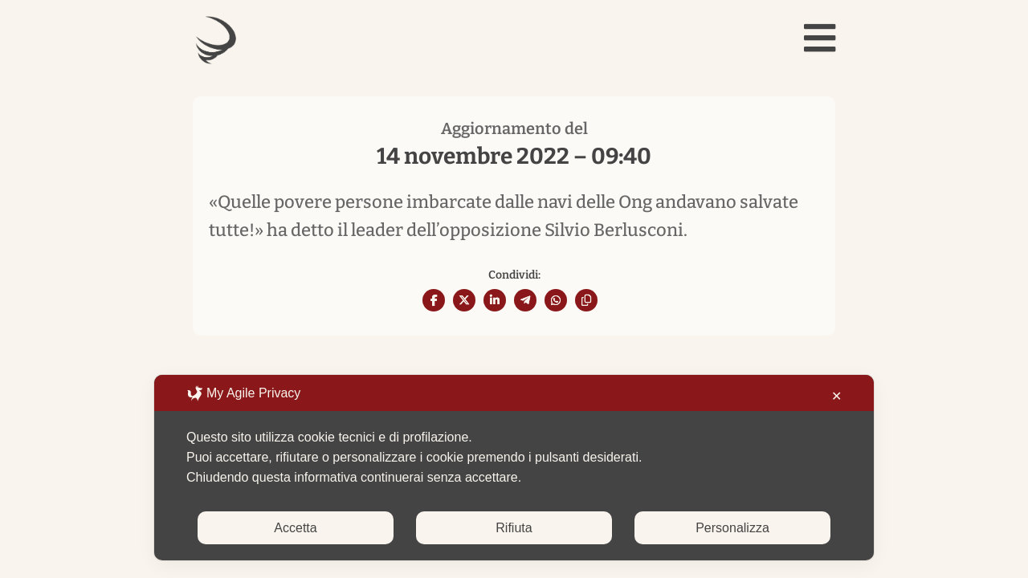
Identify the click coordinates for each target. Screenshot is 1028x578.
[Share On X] (464, 300)
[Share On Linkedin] (494, 300)
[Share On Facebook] (433, 300)
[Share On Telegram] (525, 300)
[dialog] (514, 467)
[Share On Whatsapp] (556, 300)
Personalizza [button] (732, 528)
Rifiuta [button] (514, 528)
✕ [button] (836, 396)
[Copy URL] (586, 300)
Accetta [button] (295, 528)
